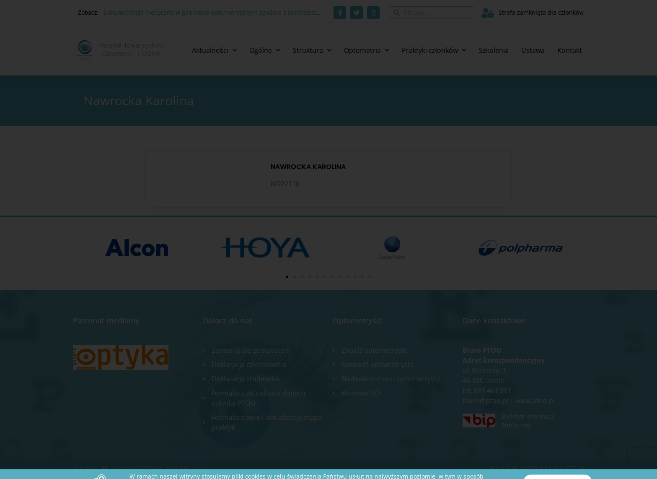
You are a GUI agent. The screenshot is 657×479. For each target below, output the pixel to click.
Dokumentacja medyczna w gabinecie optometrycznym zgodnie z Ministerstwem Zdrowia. (229, 12)
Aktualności (214, 50)
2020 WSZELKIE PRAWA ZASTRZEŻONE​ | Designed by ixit (140, 468)
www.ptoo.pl (535, 400)
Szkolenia (494, 50)
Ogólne (264, 50)
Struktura (312, 50)
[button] (287, 277)
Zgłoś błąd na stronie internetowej (536, 468)
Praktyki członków (434, 50)
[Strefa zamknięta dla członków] (487, 13)
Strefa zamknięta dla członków (541, 12)
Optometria (366, 50)
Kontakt (569, 50)
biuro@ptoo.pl (485, 400)
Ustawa (533, 50)
